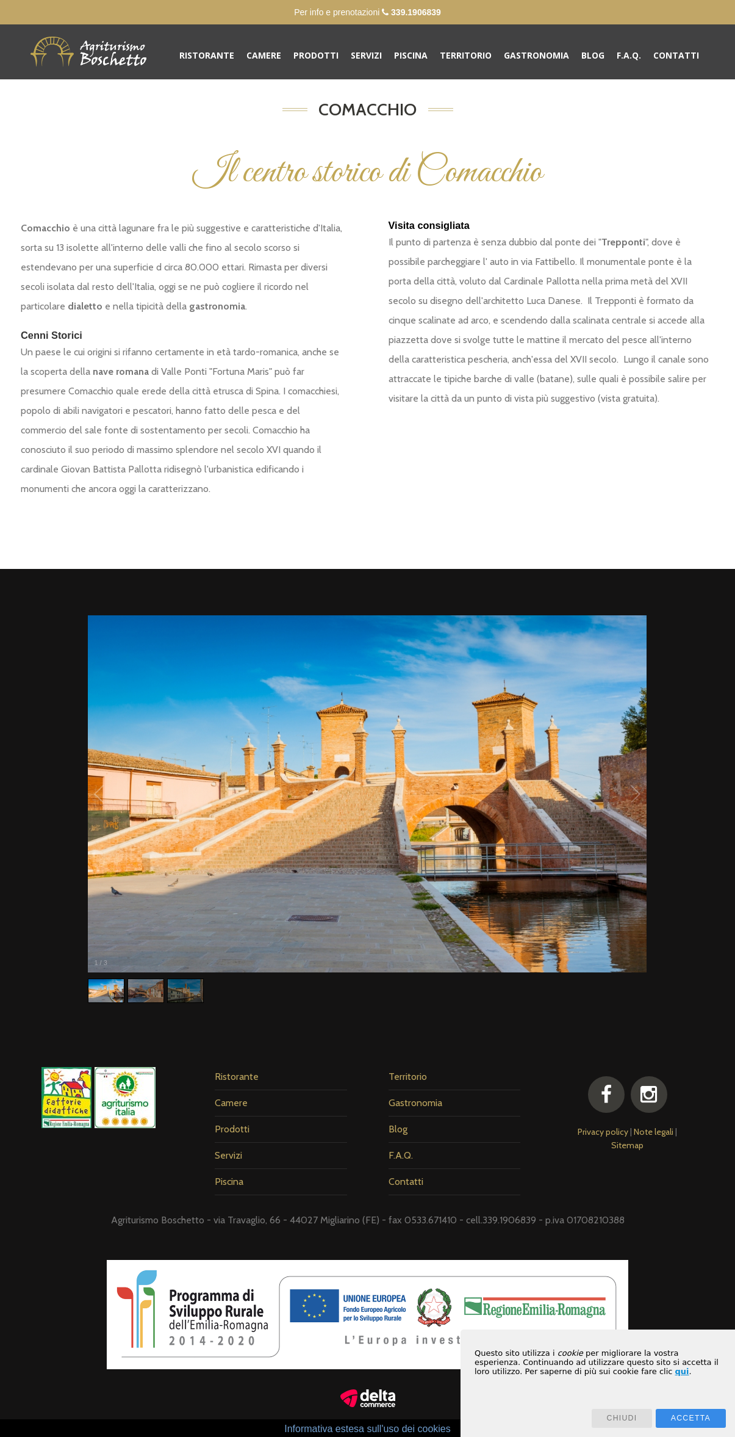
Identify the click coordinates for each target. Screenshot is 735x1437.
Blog (592, 55)
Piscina (411, 55)
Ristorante (206, 55)
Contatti (676, 55)
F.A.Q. (629, 55)
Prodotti (316, 55)
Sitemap (627, 1145)
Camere (263, 55)
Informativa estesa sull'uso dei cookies (367, 1429)
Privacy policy (603, 1131)
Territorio (466, 55)
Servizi (366, 55)
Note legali (653, 1131)
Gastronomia (536, 55)
